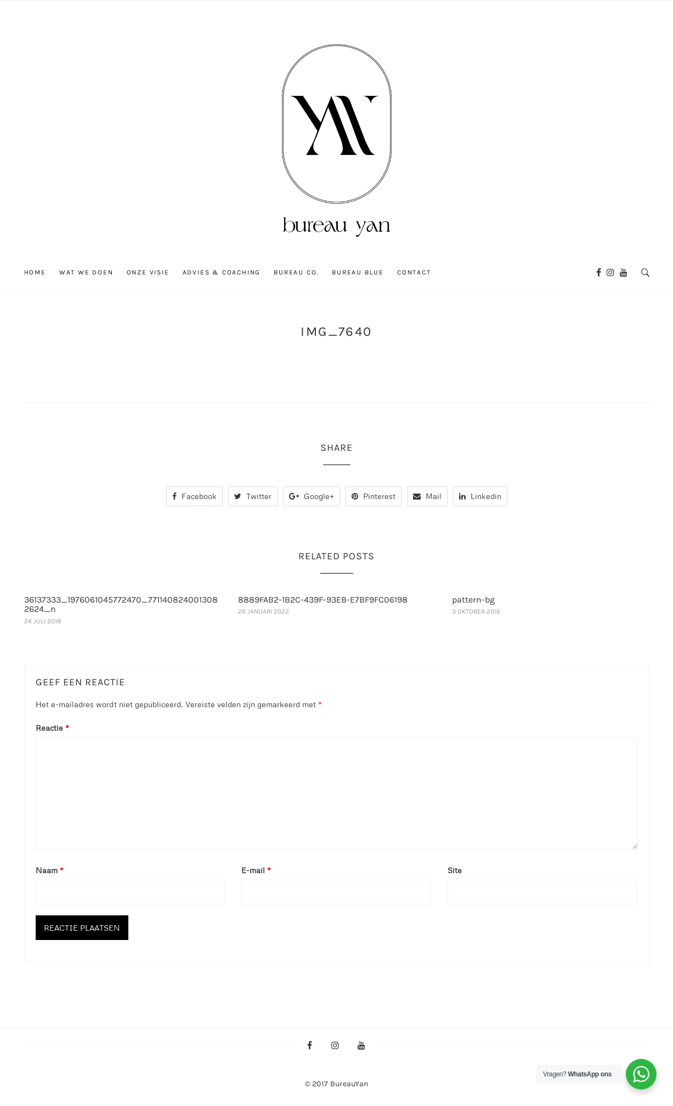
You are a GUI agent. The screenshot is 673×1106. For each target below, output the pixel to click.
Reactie (52, 727)
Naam (50, 870)
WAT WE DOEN (86, 272)
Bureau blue (358, 272)
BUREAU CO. (296, 272)
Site (455, 870)
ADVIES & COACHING (222, 272)
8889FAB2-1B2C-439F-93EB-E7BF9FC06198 (323, 599)
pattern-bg (473, 599)
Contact (414, 272)
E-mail (256, 870)
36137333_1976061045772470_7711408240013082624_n (121, 604)
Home (35, 272)
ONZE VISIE (148, 272)
